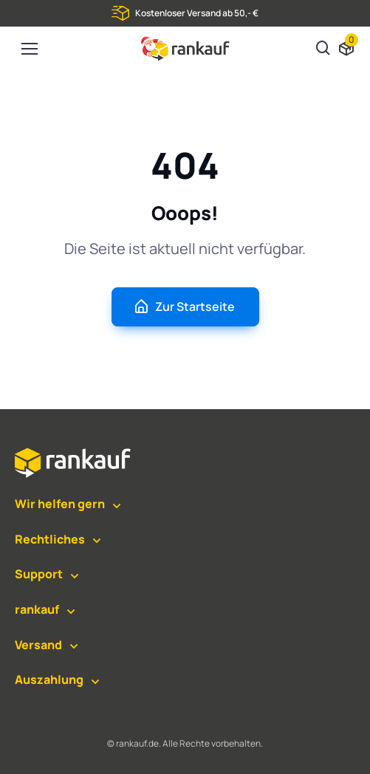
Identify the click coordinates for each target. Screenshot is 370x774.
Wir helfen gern (60, 504)
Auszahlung (49, 679)
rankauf (37, 609)
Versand (38, 645)
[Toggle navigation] (29, 48)
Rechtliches (50, 539)
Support (39, 574)
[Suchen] (323, 49)
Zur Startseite (184, 306)
